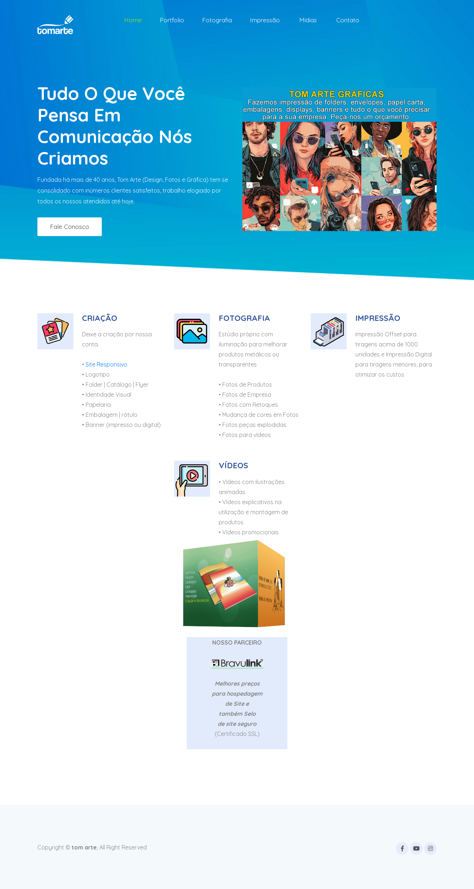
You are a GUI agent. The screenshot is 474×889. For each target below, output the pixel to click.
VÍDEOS (233, 465)
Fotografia (217, 20)
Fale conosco (69, 226)
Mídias (308, 20)
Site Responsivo (106, 364)
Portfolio (172, 20)
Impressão (265, 20)
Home (133, 20)
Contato (347, 20)
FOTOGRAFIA (244, 318)
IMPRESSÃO (377, 318)
